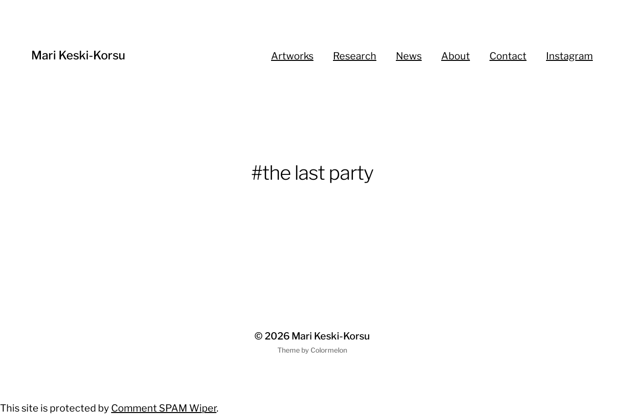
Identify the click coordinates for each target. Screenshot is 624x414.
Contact (507, 56)
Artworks (292, 56)
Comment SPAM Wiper (163, 408)
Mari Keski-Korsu (78, 55)
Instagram (569, 56)
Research (354, 56)
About (455, 56)
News (409, 56)
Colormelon (329, 350)
